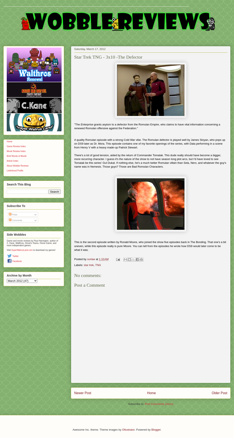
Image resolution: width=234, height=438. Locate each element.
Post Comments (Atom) (159, 404)
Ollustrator (128, 429)
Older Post (219, 393)
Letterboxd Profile (15, 170)
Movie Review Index (16, 151)
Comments (15, 220)
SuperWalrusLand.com (22, 250)
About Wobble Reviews (17, 166)
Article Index (12, 161)
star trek (89, 265)
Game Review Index (16, 146)
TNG (98, 265)
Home (151, 393)
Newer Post (82, 393)
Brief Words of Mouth (17, 156)
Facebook (17, 261)
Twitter (15, 256)
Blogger (156, 429)
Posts (13, 215)
